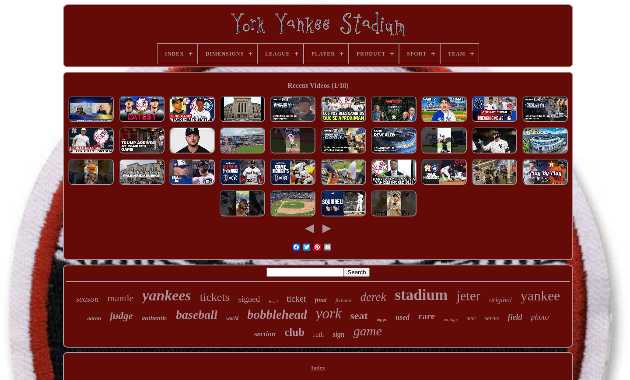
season (87, 298)
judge (121, 315)
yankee (540, 295)
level (273, 301)
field (515, 317)
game (368, 331)
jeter (468, 295)
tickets (215, 297)
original (500, 299)
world (232, 318)
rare (426, 316)
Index (318, 367)
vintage (451, 319)
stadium (421, 294)
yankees (166, 295)
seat (359, 315)
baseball (196, 314)
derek (373, 296)
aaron (94, 318)
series (492, 318)
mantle (120, 298)
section (265, 334)
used (403, 317)
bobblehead (277, 314)
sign (338, 334)
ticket (296, 298)
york (329, 313)
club (294, 332)
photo (540, 317)
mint (471, 318)
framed (344, 300)
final (320, 300)
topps (382, 319)
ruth (318, 334)
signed (249, 298)
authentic (154, 317)
